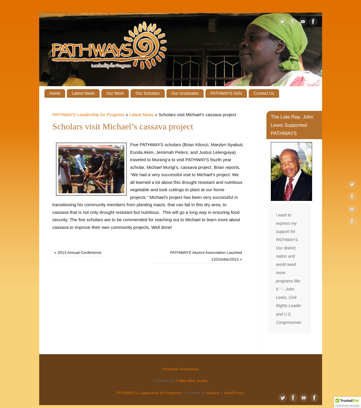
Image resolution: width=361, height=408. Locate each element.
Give (272, 7)
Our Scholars (148, 93)
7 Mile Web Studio (191, 381)
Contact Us (264, 93)
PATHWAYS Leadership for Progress (88, 114)
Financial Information (300, 7)
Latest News (83, 93)
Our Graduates (185, 93)
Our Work (115, 93)
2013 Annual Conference (77, 252)
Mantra (213, 393)
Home (54, 93)
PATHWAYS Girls (226, 93)
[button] (347, 402)
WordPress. (234, 393)
